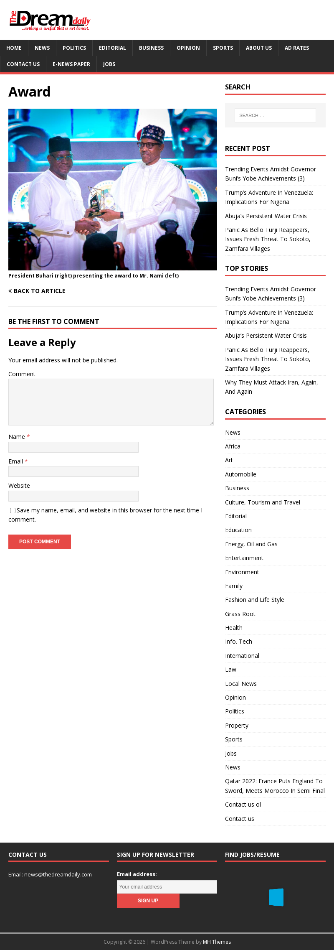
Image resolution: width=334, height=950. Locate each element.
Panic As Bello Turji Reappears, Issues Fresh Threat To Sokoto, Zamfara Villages (268, 239)
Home (14, 47)
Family (234, 586)
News (42, 47)
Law (230, 669)
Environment (242, 572)
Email (16, 461)
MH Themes (217, 941)
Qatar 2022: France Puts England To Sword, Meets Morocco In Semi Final (275, 785)
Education (238, 530)
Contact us (23, 64)
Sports (223, 47)
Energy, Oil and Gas (251, 544)
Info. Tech (238, 641)
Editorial (112, 47)
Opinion (188, 47)
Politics (74, 47)
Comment (21, 374)
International (242, 656)
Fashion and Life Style (254, 600)
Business (151, 47)
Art (229, 460)
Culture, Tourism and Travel (262, 502)
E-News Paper (71, 64)
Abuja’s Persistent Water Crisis (266, 216)
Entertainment (244, 558)
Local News (241, 684)
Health (234, 628)
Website (19, 485)
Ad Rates (297, 47)
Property (236, 725)
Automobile (240, 474)
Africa (232, 446)
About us (259, 47)
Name (17, 437)
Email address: (137, 874)
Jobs (109, 64)
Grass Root (240, 614)
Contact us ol (243, 804)
